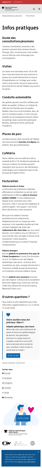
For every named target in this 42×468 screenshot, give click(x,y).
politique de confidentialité (26, 462)
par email (11, 308)
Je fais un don (13, 355)
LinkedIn (6, 388)
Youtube (6, 373)
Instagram (7, 383)
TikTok (5, 393)
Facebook (7, 378)
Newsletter (7, 397)
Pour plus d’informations (19, 145)
